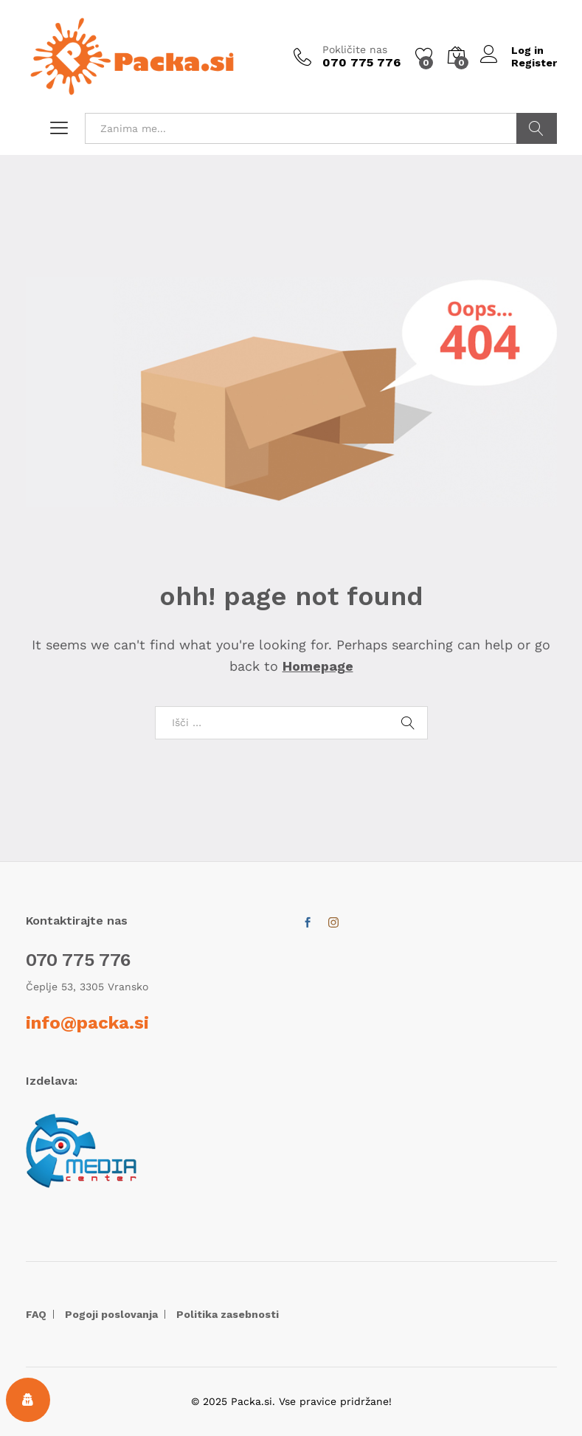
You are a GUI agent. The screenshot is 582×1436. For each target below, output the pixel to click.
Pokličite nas (354, 49)
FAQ (36, 1314)
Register (534, 63)
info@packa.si (87, 1022)
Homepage (318, 666)
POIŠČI (536, 128)
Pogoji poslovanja (111, 1314)
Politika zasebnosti (227, 1314)
